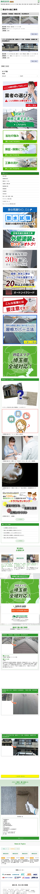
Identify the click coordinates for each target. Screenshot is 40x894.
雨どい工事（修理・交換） (8, 196)
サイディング (5, 890)
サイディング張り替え (7, 198)
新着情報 (11, 848)
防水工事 (4, 176)
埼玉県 (3, 73)
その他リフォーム (6, 201)
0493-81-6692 (20, 606)
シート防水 (12, 893)
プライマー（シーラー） (25, 889)
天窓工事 (4, 193)
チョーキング (11, 889)
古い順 (7, 66)
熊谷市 (21, 76)
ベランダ (24, 891)
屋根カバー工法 (6, 181)
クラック (5, 889)
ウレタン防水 (5, 893)
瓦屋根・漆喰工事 (6, 183)
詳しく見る (35, 34)
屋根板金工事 (5, 186)
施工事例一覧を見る (21, 776)
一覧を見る (20, 519)
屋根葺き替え (5, 178)
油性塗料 (27, 890)
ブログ (17, 848)
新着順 (3, 66)
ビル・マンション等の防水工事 (9, 203)
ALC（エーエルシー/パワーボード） (17, 890)
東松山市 (4, 76)
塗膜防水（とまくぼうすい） (21, 893)
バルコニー (19, 891)
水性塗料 (32, 890)
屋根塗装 (4, 188)
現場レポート (5, 848)
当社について (20, 838)
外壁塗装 (4, 191)
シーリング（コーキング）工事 (9, 891)
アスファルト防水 (31, 891)
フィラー (17, 889)
